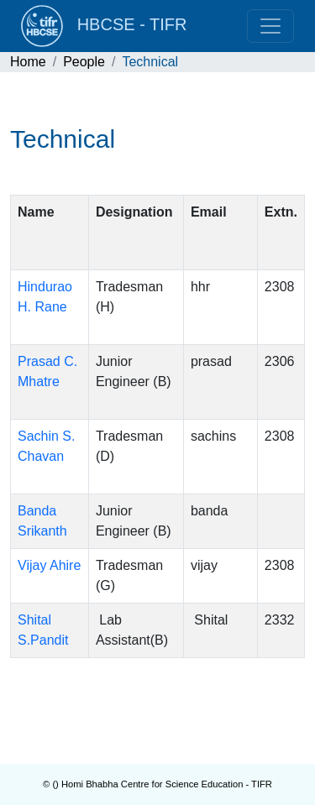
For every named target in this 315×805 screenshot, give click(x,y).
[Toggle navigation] (270, 26)
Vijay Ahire (49, 565)
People (84, 62)
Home (28, 62)
